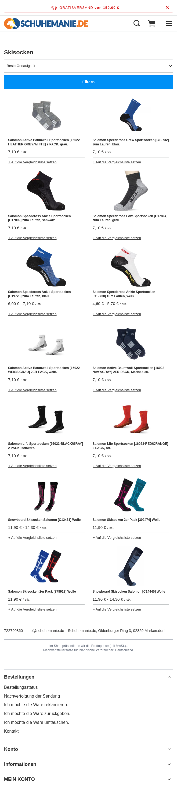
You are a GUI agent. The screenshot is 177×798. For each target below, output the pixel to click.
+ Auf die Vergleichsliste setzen (32, 162)
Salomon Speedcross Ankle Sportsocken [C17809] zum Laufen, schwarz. (39, 218)
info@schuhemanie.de (45, 630)
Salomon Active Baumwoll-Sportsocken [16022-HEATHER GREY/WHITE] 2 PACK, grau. (44, 142)
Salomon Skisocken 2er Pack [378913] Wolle (42, 591)
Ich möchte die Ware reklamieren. (36, 704)
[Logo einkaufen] (46, 23)
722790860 (13, 630)
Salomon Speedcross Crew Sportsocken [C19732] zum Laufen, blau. (131, 142)
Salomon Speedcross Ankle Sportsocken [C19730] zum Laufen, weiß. (124, 294)
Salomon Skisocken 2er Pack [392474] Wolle (127, 520)
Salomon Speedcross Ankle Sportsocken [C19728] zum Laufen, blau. (39, 294)
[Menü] (169, 24)
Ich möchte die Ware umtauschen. (36, 722)
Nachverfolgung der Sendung (32, 696)
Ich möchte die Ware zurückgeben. (37, 713)
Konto (11, 749)
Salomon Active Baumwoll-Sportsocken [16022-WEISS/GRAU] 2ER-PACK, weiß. (44, 370)
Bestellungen (19, 677)
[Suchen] (136, 24)
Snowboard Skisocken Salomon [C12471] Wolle (44, 520)
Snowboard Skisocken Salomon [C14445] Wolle (129, 591)
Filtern (88, 82)
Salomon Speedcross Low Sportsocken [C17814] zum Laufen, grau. (130, 218)
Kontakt (11, 731)
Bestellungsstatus (21, 687)
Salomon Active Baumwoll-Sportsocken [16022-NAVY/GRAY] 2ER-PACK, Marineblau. (129, 370)
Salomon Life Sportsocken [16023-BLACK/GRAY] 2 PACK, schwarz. (45, 446)
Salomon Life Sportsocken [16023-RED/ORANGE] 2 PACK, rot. (130, 446)
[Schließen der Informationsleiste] (167, 8)
